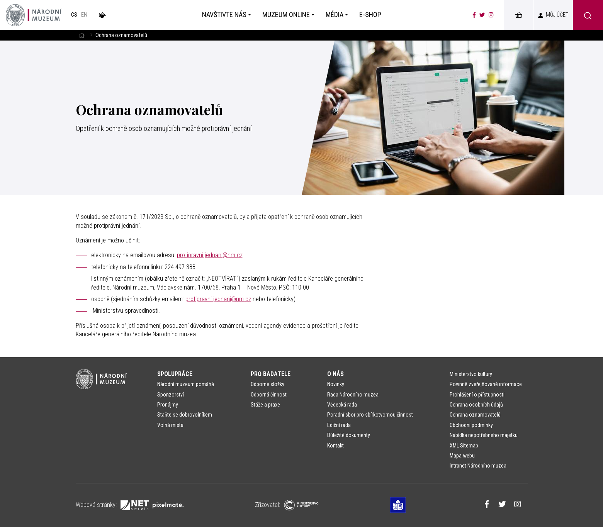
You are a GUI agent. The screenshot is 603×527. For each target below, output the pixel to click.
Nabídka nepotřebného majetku (484, 435)
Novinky (335, 384)
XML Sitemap (464, 445)
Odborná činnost (269, 394)
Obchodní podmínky (471, 425)
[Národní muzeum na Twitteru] (482, 15)
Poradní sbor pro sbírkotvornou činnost (370, 415)
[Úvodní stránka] (33, 15)
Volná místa (170, 425)
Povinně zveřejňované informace (486, 384)
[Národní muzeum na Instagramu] (491, 15)
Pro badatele (270, 374)
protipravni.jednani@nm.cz (210, 255)
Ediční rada (339, 425)
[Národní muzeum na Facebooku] (474, 15)
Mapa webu (462, 455)
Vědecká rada (342, 405)
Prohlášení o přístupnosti (477, 394)
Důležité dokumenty (348, 435)
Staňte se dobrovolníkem (184, 415)
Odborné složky (267, 384)
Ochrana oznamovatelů (475, 415)
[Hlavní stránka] (81, 35)
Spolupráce (174, 374)
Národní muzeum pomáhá (185, 384)
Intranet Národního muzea (478, 466)
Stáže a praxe (265, 405)
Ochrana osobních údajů (476, 405)
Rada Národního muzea (353, 394)
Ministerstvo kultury (471, 374)
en (84, 15)
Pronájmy (167, 405)
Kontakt (335, 445)
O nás (335, 374)
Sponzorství (170, 394)
